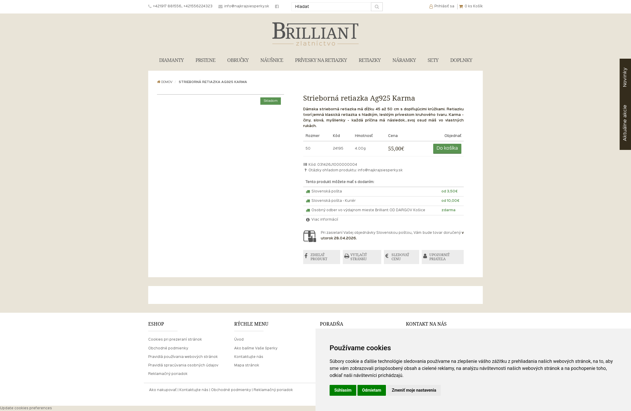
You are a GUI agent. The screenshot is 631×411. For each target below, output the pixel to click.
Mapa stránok (246, 365)
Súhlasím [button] (343, 390)
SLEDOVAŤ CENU (400, 257)
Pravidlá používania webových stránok (183, 357)
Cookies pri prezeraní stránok (175, 339)
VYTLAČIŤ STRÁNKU (359, 257)
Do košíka (447, 148)
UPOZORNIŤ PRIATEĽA (439, 257)
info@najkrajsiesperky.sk (380, 170)
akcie (625, 123)
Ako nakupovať (163, 390)
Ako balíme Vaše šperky (255, 348)
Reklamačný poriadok (168, 374)
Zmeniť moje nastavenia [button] (414, 390)
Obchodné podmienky (168, 348)
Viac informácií (322, 219)
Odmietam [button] (371, 390)
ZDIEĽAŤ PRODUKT (319, 257)
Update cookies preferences (26, 408)
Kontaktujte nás (248, 357)
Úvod (239, 339)
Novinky (625, 77)
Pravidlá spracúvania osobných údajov (183, 365)
